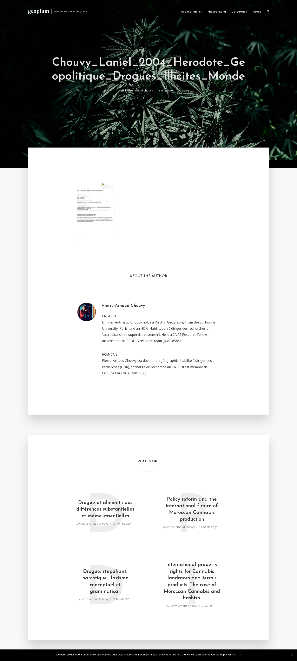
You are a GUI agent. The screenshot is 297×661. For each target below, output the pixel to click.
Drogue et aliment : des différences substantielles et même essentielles (105, 509)
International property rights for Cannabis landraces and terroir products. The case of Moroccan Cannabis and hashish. (192, 581)
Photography (216, 11)
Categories (239, 11)
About (257, 11)
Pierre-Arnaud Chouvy (139, 90)
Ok (239, 654)
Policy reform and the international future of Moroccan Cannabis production (192, 509)
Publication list (191, 11)
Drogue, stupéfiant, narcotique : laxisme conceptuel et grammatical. (105, 581)
